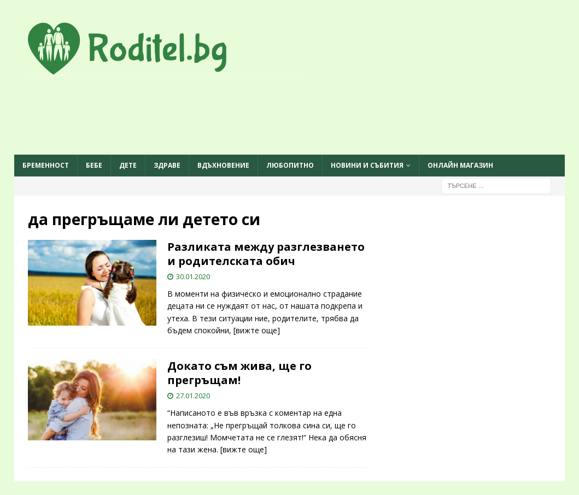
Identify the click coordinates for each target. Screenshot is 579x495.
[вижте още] (256, 330)
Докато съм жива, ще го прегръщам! (239, 372)
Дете (128, 165)
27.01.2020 (193, 395)
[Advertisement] (289, 115)
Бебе (94, 165)
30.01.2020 (193, 276)
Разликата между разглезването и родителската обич (266, 253)
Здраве (167, 165)
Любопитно (290, 165)
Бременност (45, 165)
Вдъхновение (223, 165)
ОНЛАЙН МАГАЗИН (460, 165)
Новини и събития (367, 165)
